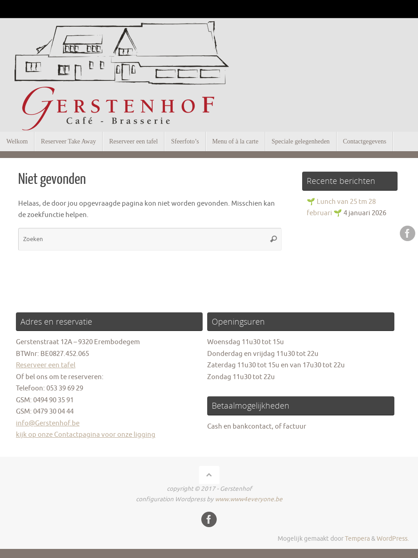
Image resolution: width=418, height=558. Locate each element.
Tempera (357, 539)
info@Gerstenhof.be (48, 423)
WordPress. (393, 539)
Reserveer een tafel (45, 365)
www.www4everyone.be (249, 499)
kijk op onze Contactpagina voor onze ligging (85, 434)
